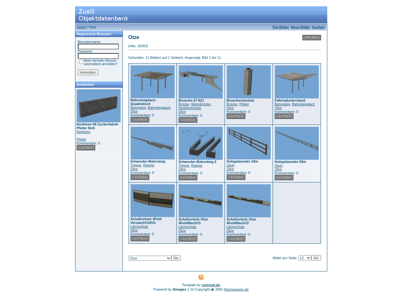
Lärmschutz (140, 226)
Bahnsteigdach (159, 107)
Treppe (136, 165)
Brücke (184, 104)
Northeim (84, 132)
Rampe (148, 165)
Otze (134, 111)
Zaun (231, 165)
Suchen (318, 27)
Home (81, 27)
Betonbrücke (201, 104)
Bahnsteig (138, 107)
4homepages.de (236, 289)
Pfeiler (81, 139)
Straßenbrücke (190, 108)
